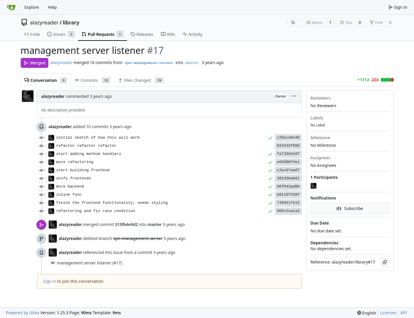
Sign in (49, 281)
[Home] (11, 7)
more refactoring (75, 162)
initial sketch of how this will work (98, 137)
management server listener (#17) (89, 263)
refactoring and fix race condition (95, 211)
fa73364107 (288, 154)
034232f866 (288, 146)
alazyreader (44, 22)
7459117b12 (288, 203)
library (71, 22)
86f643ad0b (288, 186)
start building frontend (83, 170)
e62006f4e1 (288, 162)
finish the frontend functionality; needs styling (112, 203)
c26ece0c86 (288, 137)
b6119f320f (288, 194)
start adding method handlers (88, 154)
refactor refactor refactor (86, 146)
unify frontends (73, 178)
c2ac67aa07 (288, 170)
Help (52, 7)
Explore (31, 7)
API (403, 312)
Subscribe (350, 208)
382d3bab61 (288, 178)
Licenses (388, 312)
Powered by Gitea (22, 312)
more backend (70, 186)
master (192, 63)
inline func (69, 194)
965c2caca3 (288, 211)
